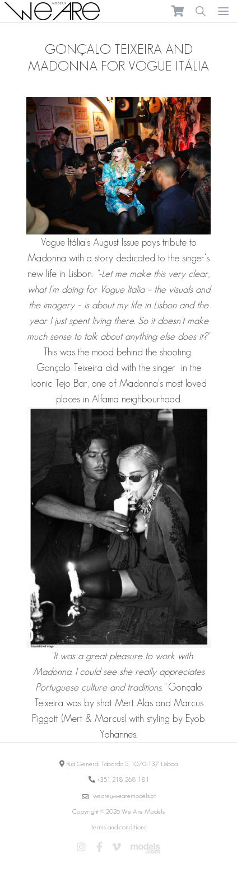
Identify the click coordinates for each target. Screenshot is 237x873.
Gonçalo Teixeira (69, 367)
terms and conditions (118, 826)
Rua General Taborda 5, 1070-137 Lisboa (122, 763)
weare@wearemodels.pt (124, 795)
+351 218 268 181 (123, 779)
